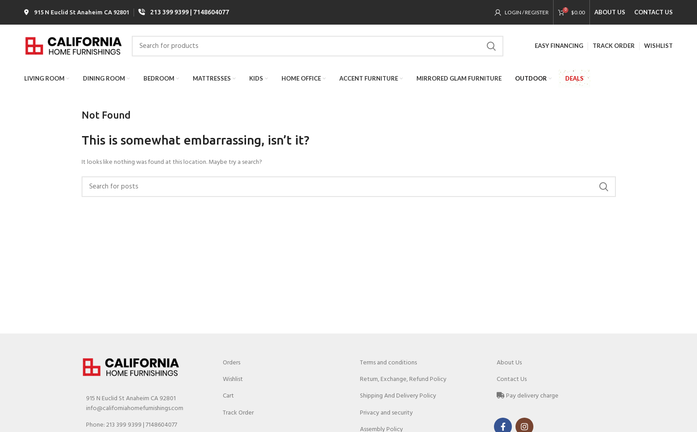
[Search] (317, 46)
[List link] (143, 425)
